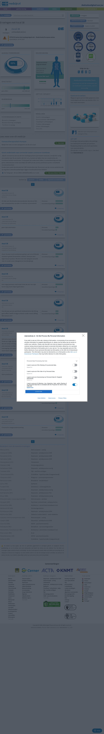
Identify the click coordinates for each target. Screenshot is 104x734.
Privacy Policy (62, 398)
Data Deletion (41, 398)
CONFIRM (39, 391)
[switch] (74, 364)
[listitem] (52, 360)
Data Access (51, 398)
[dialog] (52, 367)
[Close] (84, 335)
